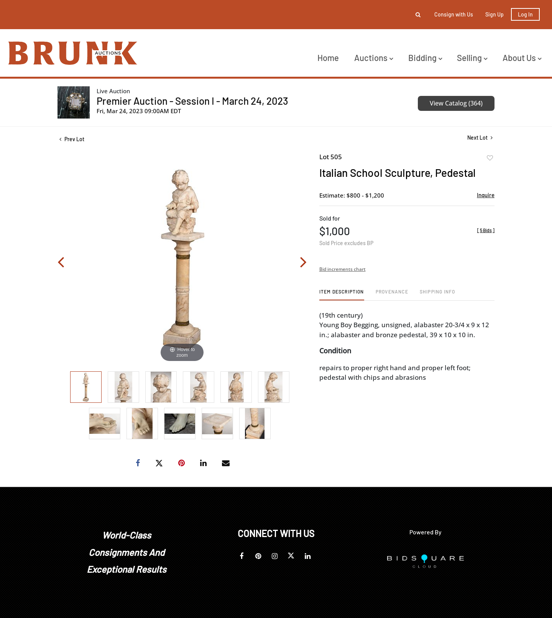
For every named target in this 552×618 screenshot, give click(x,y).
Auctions (373, 58)
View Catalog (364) (456, 103)
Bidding (425, 58)
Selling (472, 58)
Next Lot (480, 137)
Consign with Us (453, 14)
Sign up (494, 14)
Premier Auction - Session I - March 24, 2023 (192, 101)
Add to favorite (490, 158)
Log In (525, 14)
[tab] (341, 294)
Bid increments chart (342, 269)
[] (486, 230)
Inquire (486, 194)
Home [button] (328, 58)
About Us (522, 58)
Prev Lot (71, 139)
